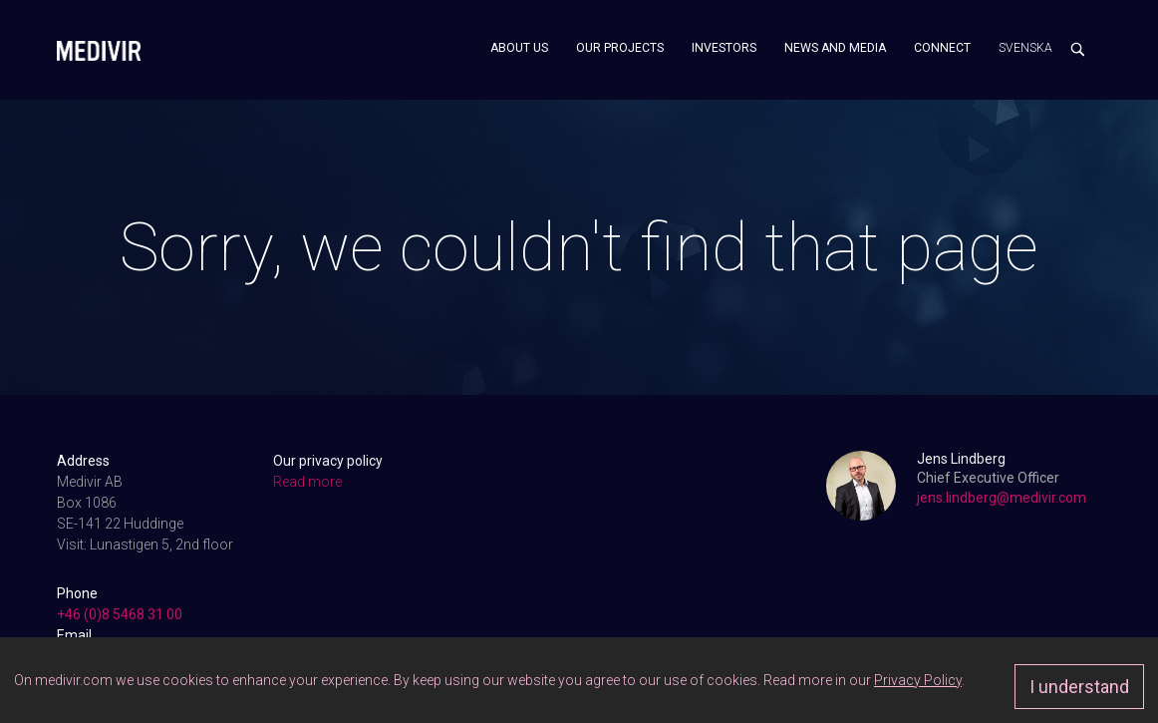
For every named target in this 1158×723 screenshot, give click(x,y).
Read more (307, 482)
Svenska (1025, 48)
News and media (835, 48)
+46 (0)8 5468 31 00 (119, 614)
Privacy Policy (918, 680)
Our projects (620, 48)
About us (519, 48)
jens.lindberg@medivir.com (1001, 498)
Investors (724, 48)
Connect (942, 48)
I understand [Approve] (1079, 686)
